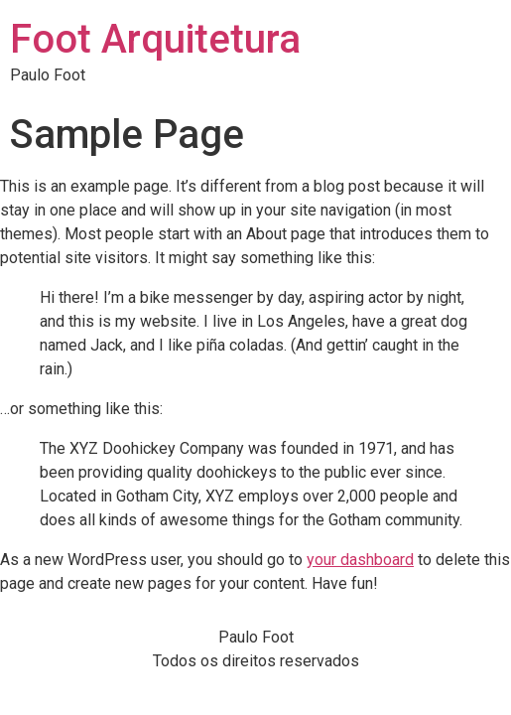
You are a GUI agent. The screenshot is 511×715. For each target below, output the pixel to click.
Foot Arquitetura (155, 39)
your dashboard (360, 559)
